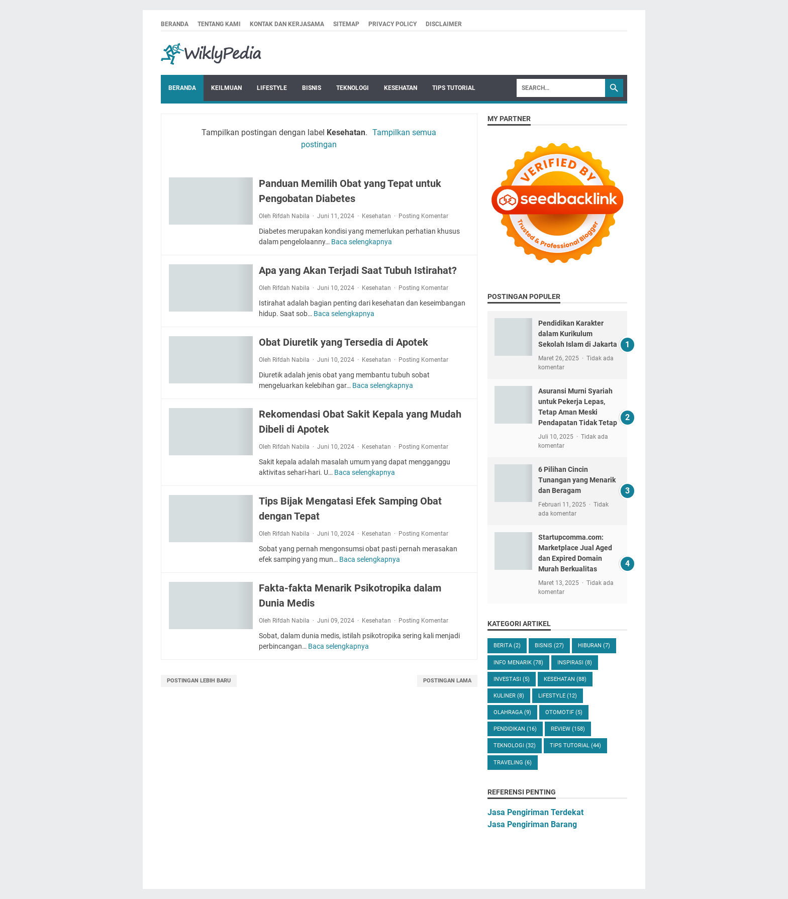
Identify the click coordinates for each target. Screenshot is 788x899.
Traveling (513, 762)
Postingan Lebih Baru (199, 680)
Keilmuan (226, 87)
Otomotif (563, 712)
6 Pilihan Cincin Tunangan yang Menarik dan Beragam (577, 479)
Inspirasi (574, 662)
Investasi (512, 679)
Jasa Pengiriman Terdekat (535, 812)
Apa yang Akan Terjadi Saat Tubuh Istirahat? (358, 270)
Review (568, 729)
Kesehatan (400, 87)
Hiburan (594, 645)
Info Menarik (518, 662)
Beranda (174, 24)
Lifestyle (272, 87)
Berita (507, 645)
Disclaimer (444, 24)
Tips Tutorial (453, 87)
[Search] (561, 88)
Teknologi (352, 87)
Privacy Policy (392, 24)
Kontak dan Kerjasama (287, 24)
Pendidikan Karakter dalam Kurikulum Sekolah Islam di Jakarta (577, 333)
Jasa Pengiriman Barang (532, 824)
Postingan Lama (447, 680)
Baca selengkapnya (361, 242)
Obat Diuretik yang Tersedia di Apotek (343, 342)
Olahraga (512, 712)
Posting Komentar (423, 216)
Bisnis (311, 87)
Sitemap (346, 24)
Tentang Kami (219, 24)
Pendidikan (515, 729)
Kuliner (509, 695)
